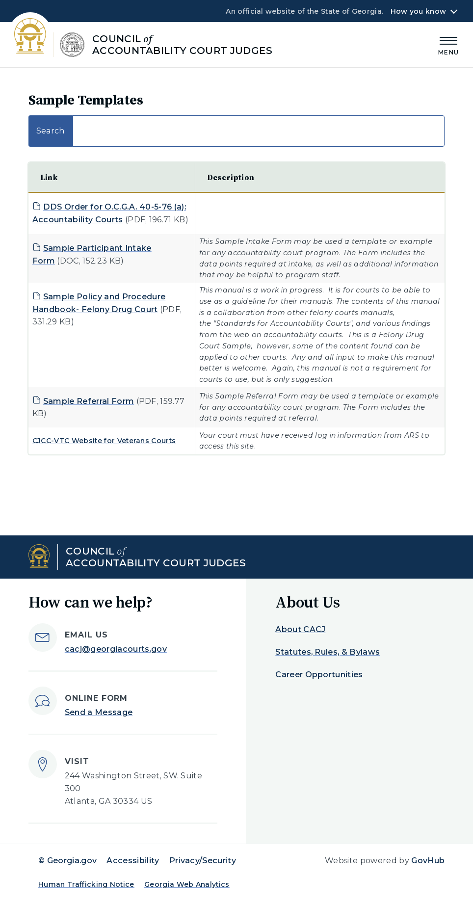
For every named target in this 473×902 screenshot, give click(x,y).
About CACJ (300, 629)
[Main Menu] (448, 44)
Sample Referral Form (88, 401)
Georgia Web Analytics (187, 884)
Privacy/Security (202, 860)
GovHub (428, 860)
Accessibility (132, 860)
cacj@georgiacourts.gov (116, 649)
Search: (236, 131)
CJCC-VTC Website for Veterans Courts (104, 440)
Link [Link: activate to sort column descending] (48, 177)
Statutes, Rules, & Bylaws (327, 652)
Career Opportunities (319, 674)
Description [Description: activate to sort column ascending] (231, 177)
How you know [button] (418, 11)
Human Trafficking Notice (86, 884)
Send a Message (98, 712)
